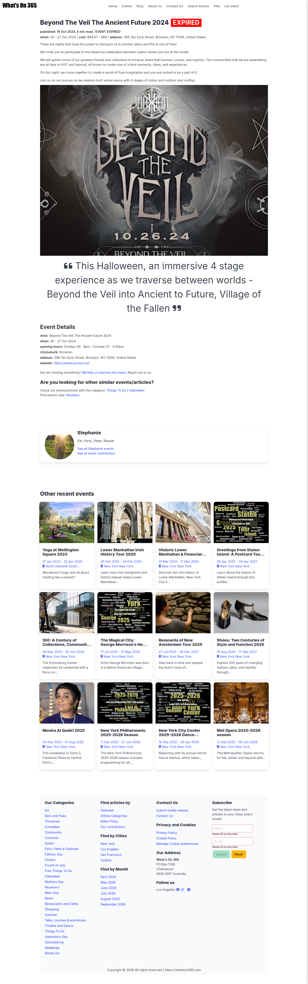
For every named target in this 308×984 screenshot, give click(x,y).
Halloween (137, 390)
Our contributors (113, 827)
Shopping (52, 909)
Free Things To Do (58, 871)
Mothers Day (54, 882)
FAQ (217, 6)
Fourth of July (55, 865)
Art (47, 810)
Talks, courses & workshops (65, 920)
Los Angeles (110, 849)
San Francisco (111, 855)
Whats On (52, 953)
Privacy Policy (166, 833)
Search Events (198, 6)
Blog (140, 6)
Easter (49, 843)
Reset (239, 854)
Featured (107, 810)
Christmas (52, 821)
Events (127, 6)
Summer (51, 915)
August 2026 (110, 899)
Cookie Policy (166, 838)
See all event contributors (96, 453)
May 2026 (108, 882)
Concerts (51, 838)
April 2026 (108, 877)
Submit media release (172, 810)
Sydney (106, 860)
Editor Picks (109, 821)
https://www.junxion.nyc (72, 363)
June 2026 (108, 888)
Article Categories (114, 816)
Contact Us (175, 6)
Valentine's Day (56, 937)
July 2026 (108, 893)
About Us (155, 6)
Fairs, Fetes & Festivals (62, 849)
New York (108, 844)
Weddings (52, 948)
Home (112, 6)
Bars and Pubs (55, 816)
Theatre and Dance (59, 926)
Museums (52, 887)
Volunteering (54, 942)
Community (53, 832)
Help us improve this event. (105, 372)
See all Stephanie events (95, 449)
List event (232, 6)
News (49, 898)
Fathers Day (53, 854)
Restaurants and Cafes (61, 904)
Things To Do (116, 390)
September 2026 (113, 904)
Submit (221, 854)
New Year (52, 893)
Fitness (50, 860)
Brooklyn (73, 395)
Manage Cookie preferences (177, 844)
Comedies (52, 827)
